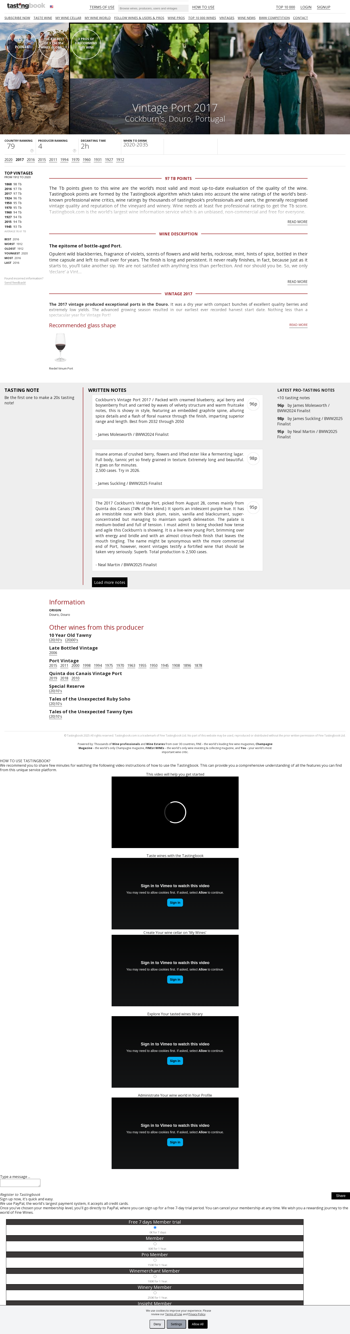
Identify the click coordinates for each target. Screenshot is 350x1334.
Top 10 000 (285, 7)
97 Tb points (178, 178)
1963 (131, 665)
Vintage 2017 (178, 293)
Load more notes (109, 582)
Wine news (247, 18)
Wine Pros (176, 18)
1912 (120, 159)
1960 (87, 159)
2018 (64, 678)
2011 (53, 159)
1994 (64, 159)
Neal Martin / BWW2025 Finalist (127, 564)
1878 (198, 665)
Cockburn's (145, 118)
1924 (8, 198)
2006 (53, 652)
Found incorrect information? (24, 280)
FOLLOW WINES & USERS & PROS (139, 18)
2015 (42, 159)
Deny (157, 1324)
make (44, 397)
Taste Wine (42, 18)
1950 (8, 203)
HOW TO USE (203, 7)
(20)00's (71, 639)
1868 (8, 184)
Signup (323, 7)
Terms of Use (173, 1314)
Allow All (198, 1324)
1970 (75, 159)
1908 (176, 665)
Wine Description (178, 233)
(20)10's (55, 639)
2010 (75, 678)
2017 (20, 159)
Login (306, 7)
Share (341, 1197)
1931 (98, 159)
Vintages (226, 18)
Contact (300, 18)
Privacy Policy (196, 1314)
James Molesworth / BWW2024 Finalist (303, 408)
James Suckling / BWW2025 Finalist (130, 483)
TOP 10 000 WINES (202, 18)
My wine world (98, 18)
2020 (8, 159)
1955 (142, 665)
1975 (109, 665)
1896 (187, 665)
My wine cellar (68, 18)
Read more (298, 221)
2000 (75, 665)
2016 (31, 159)
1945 (8, 226)
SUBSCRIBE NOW (17, 18)
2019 (53, 678)
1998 (87, 665)
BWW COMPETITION (274, 18)
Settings (176, 1324)
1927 (109, 159)
